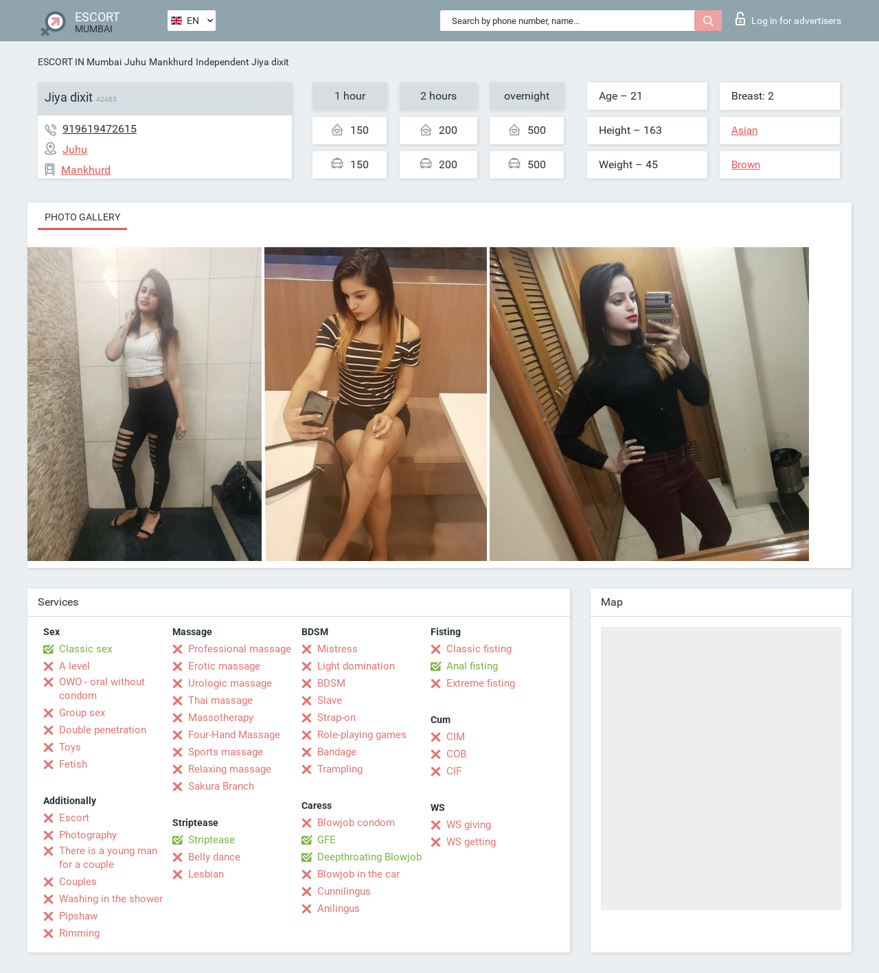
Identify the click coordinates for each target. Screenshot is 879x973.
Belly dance (214, 857)
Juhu (135, 61)
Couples (78, 881)
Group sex (82, 713)
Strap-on (336, 717)
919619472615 (99, 128)
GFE (326, 840)
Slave (329, 700)
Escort (74, 818)
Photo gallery (82, 216)
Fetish (73, 764)
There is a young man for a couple (108, 858)
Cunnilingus (344, 891)
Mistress (337, 649)
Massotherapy (220, 717)
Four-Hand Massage (234, 735)
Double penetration (102, 730)
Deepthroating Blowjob (369, 857)
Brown (745, 165)
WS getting (471, 842)
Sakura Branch (221, 786)
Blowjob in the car (358, 874)
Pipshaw (78, 916)
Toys (70, 747)
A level (74, 666)
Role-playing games (362, 735)
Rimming (79, 933)
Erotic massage (224, 666)
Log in (788, 18)
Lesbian (206, 874)
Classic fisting (479, 649)
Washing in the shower (111, 899)
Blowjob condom (356, 822)
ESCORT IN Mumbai (80, 61)
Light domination (356, 666)
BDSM (331, 683)
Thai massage (220, 700)
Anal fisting (472, 666)
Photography (88, 835)
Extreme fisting (480, 683)
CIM (455, 737)
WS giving (468, 825)
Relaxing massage (229, 769)
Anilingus (338, 908)
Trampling (340, 769)
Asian (744, 130)
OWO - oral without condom (102, 689)
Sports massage (225, 752)
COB (456, 754)
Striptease (211, 840)
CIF (453, 771)
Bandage (336, 752)
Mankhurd (171, 61)
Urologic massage (230, 683)
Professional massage (239, 649)
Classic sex (85, 649)
